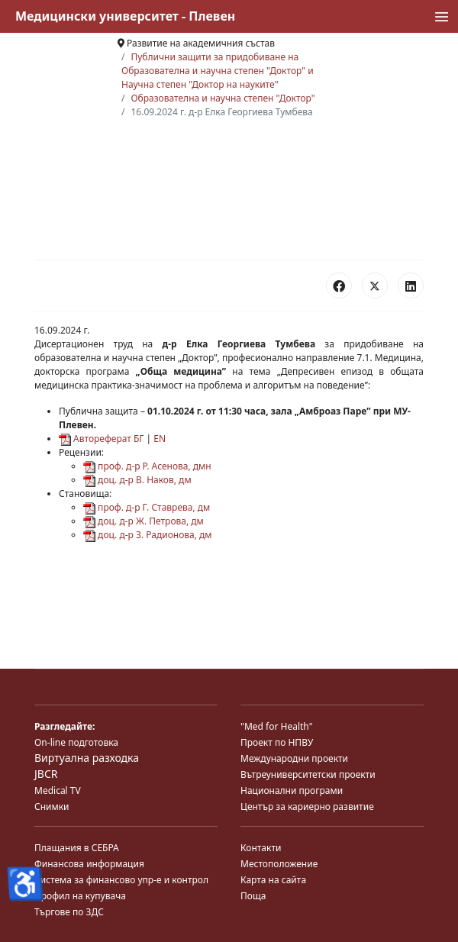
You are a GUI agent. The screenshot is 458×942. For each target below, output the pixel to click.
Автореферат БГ (101, 438)
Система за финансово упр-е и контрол (121, 879)
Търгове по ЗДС (69, 911)
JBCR (45, 773)
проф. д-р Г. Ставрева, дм (146, 507)
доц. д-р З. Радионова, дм (147, 534)
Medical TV (57, 790)
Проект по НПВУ (276, 742)
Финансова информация (89, 863)
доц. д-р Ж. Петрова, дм (143, 521)
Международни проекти (294, 758)
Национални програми (291, 790)
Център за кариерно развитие (307, 806)
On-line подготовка (76, 742)
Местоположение (279, 863)
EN (159, 438)
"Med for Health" (276, 726)
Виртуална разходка (86, 757)
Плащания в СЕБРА (76, 847)
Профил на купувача (80, 895)
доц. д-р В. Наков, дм (137, 479)
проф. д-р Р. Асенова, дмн (147, 466)
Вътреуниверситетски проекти (308, 774)
